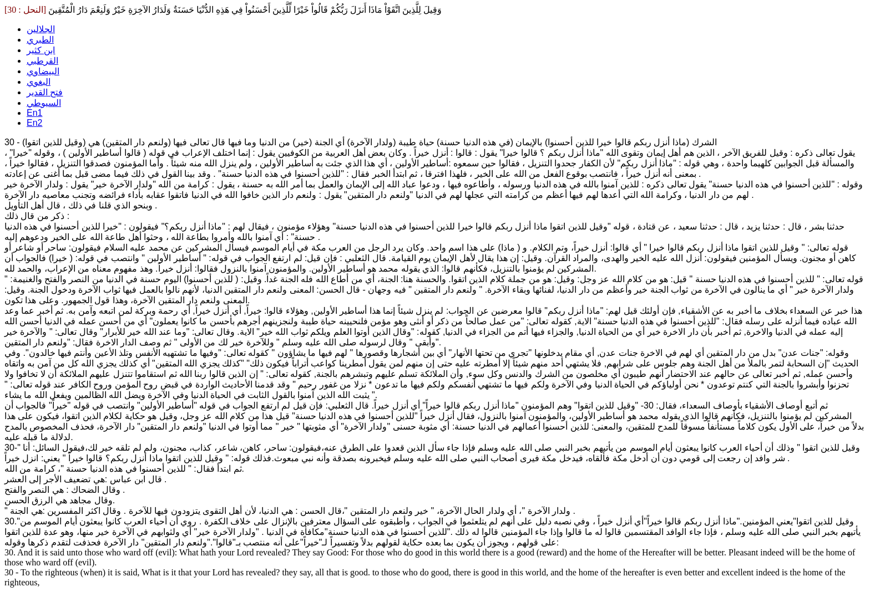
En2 (34, 122)
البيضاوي (43, 71)
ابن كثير (41, 50)
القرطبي (42, 60)
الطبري (40, 39)
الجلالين (41, 29)
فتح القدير (45, 92)
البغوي (38, 81)
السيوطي (44, 103)
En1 (34, 113)
